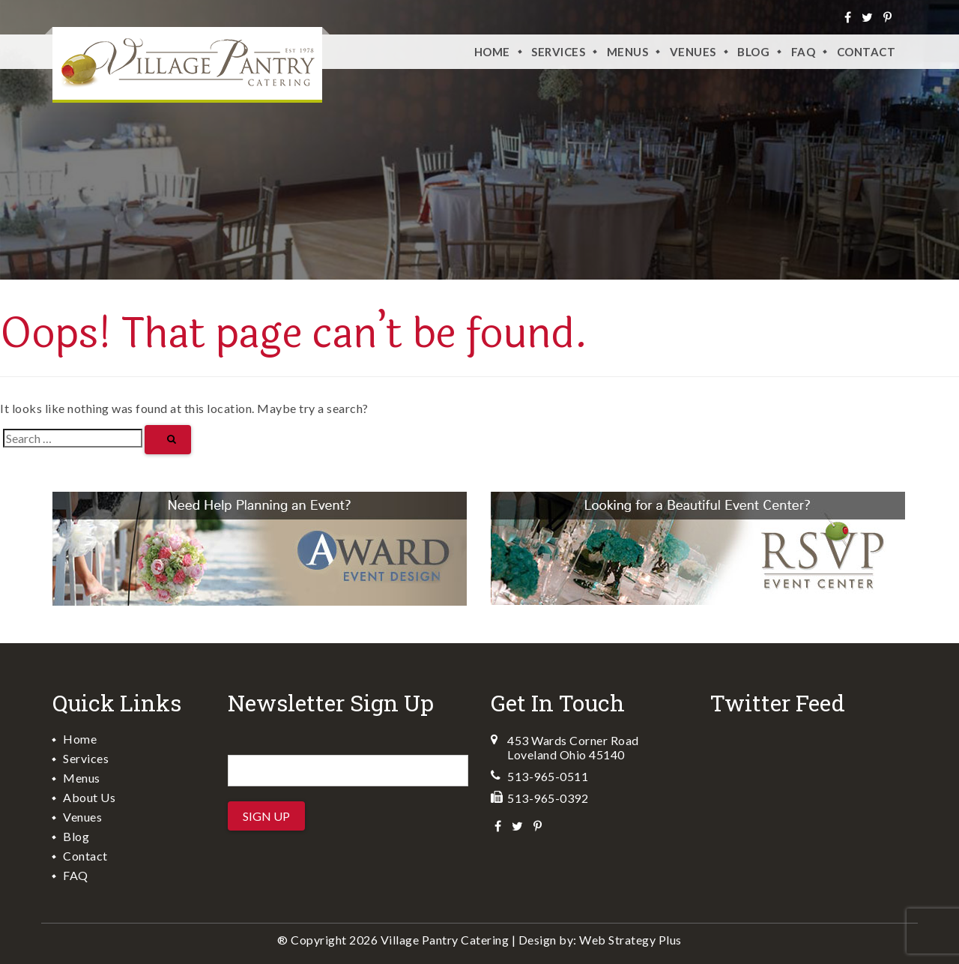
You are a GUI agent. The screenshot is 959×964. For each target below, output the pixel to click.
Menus (628, 51)
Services (558, 51)
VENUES (693, 51)
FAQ (803, 51)
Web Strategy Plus (630, 940)
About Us (89, 797)
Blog (753, 51)
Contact (866, 51)
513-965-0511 (547, 776)
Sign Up (266, 816)
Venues (82, 817)
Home (492, 51)
